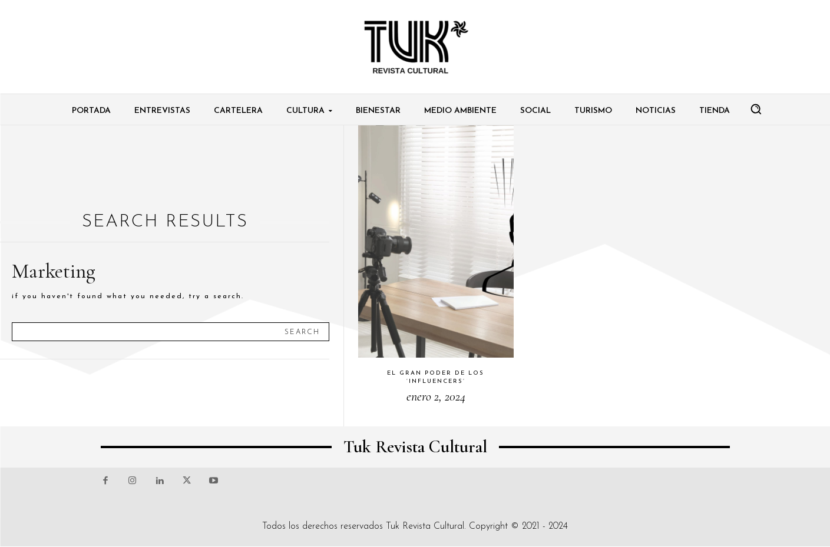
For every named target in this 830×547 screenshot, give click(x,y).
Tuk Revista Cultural (425, 526)
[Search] (302, 331)
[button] (756, 109)
